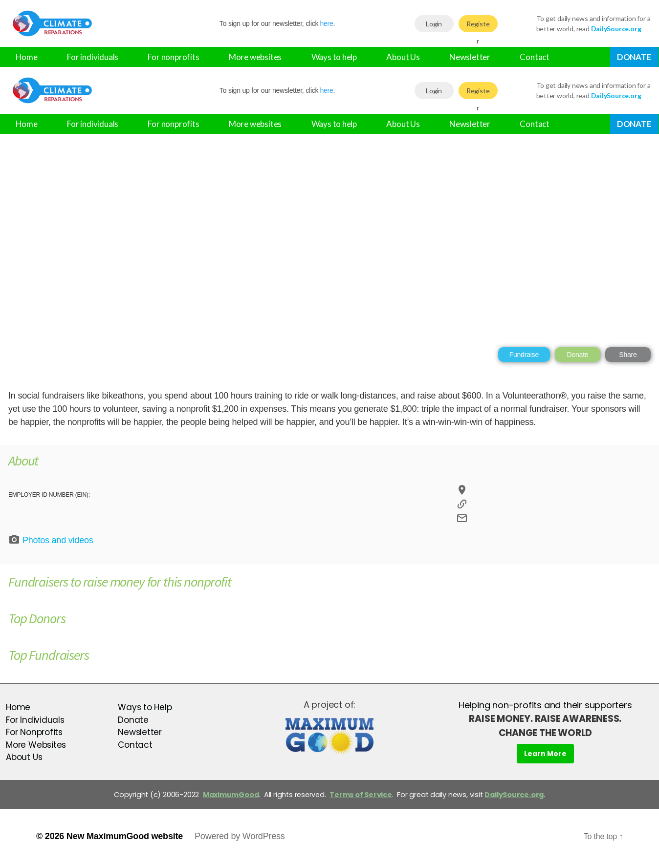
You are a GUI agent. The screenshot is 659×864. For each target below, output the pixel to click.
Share (628, 354)
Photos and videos (50, 540)
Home (27, 57)
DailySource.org (514, 795)
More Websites (36, 745)
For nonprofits (173, 57)
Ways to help (334, 57)
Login (434, 24)
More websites (255, 57)
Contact (534, 57)
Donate (634, 57)
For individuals (92, 57)
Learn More (545, 754)
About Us (402, 57)
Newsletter (469, 57)
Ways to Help (145, 707)
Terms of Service (361, 795)
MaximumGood (231, 795)
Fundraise (524, 354)
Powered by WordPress (240, 836)
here (326, 23)
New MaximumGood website (124, 836)
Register (478, 26)
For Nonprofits (34, 732)
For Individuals (35, 720)
